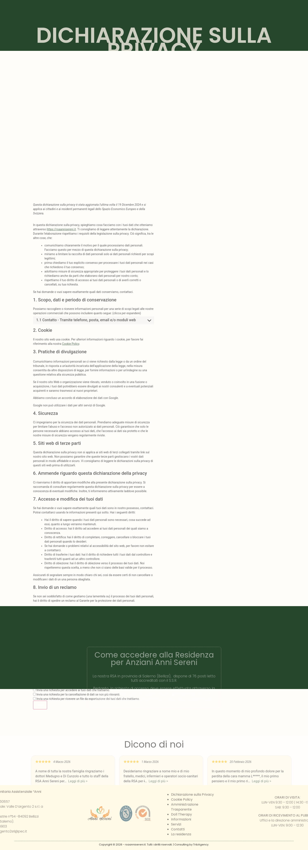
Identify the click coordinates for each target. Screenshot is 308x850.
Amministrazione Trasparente (184, 807)
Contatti (178, 829)
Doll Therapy (181, 814)
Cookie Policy (70, 555)
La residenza (181, 834)
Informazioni (181, 819)
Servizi (176, 824)
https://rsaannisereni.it (61, 440)
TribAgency (200, 844)
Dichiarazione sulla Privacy (192, 794)
